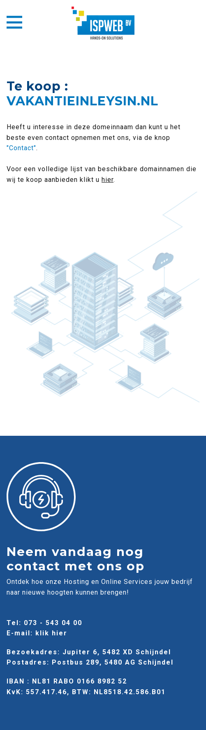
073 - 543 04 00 (53, 623)
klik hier (51, 633)
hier (107, 180)
